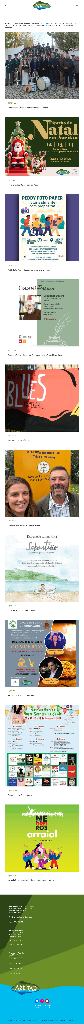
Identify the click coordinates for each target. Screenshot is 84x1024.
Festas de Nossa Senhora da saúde (21, 795)
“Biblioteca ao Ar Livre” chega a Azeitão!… (25, 525)
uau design (72, 1020)
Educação (69, 23)
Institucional (9, 25)
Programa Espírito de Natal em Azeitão (24, 185)
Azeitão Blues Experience (18, 440)
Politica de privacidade (42, 1005)
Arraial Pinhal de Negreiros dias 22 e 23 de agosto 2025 (31, 880)
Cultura (46, 23)
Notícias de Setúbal (66, 25)
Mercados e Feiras (25, 25)
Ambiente (35, 23)
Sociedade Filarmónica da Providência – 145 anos (28, 108)
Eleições (8, 27)
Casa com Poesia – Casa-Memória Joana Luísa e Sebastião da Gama (35, 355)
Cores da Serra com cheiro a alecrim (22, 610)
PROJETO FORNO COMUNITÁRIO (21, 695)
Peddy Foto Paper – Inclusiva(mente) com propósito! (29, 270)
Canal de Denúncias (42, 1007)
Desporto (57, 23)
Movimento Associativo (45, 25)
